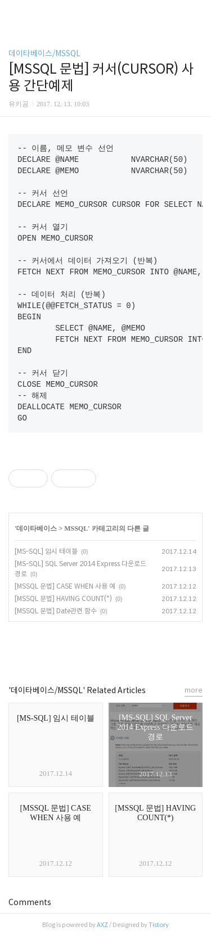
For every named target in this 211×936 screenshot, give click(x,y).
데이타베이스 (36, 528)
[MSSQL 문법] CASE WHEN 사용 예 (65, 586)
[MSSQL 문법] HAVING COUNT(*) (63, 598)
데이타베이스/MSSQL (44, 53)
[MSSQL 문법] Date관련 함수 (56, 611)
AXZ (102, 925)
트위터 (131, 648)
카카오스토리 (106, 648)
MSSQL (76, 528)
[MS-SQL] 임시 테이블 (46, 551)
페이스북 (80, 648)
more (194, 690)
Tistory (159, 925)
